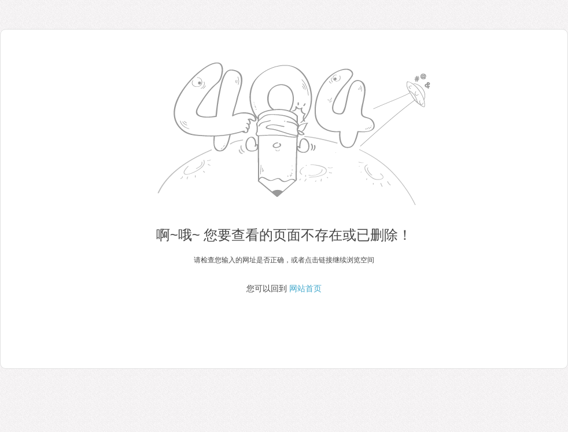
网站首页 (305, 288)
